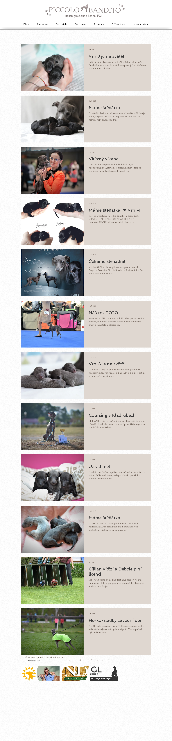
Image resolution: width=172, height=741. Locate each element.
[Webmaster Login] (33, 660)
